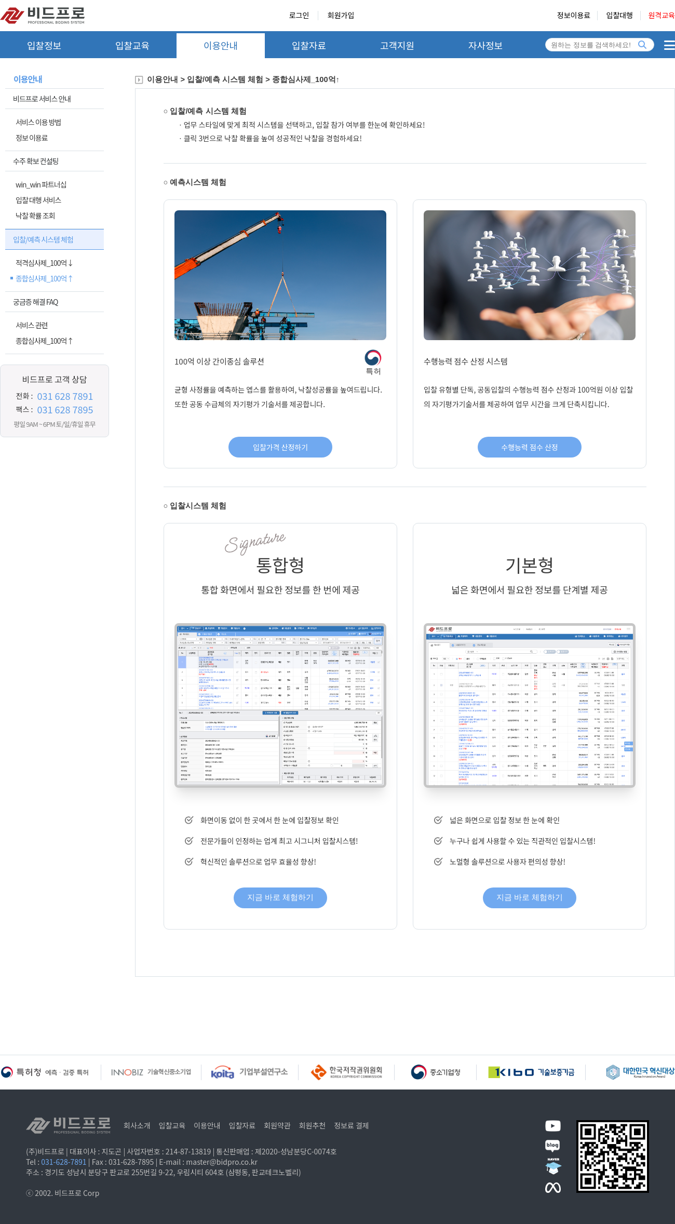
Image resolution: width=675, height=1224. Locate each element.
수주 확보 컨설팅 (35, 161)
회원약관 (277, 1125)
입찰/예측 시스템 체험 (43, 239)
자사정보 (485, 45)
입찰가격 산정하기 (280, 447)
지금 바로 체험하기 (280, 897)
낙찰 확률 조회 (35, 215)
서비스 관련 (32, 325)
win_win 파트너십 (41, 184)
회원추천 (312, 1125)
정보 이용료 (32, 137)
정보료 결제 (351, 1125)
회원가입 (341, 15)
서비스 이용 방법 (38, 122)
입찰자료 (309, 45)
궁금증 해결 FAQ (35, 302)
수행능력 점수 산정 (529, 447)
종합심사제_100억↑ (44, 278)
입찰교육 (132, 45)
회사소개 (137, 1125)
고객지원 (397, 45)
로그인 (299, 15)
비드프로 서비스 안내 (42, 98)
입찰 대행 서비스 (38, 200)
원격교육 (661, 15)
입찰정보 (44, 45)
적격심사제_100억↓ (44, 263)
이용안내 (221, 45)
